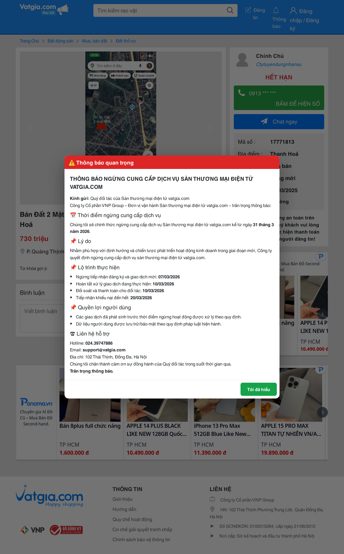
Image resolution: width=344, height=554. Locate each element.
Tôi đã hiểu (258, 389)
